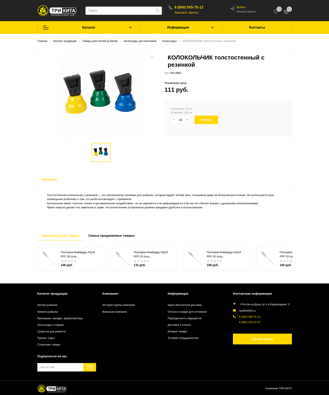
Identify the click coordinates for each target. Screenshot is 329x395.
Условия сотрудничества (183, 338)
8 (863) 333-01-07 (249, 322)
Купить (209, 120)
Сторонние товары (48, 344)
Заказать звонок (186, 12)
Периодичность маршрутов (185, 318)
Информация (178, 27)
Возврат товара (177, 331)
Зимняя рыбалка (47, 311)
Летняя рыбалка (47, 305)
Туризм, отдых (46, 338)
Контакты (257, 27)
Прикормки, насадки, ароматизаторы (60, 318)
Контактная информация (252, 293)
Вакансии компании (114, 311)
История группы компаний (118, 305)
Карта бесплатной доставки (185, 305)
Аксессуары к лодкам (50, 324)
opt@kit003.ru (247, 310)
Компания (110, 293)
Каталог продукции (52, 293)
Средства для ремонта (51, 331)
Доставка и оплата (179, 324)
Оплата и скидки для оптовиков (187, 311)
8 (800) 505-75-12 (189, 7)
